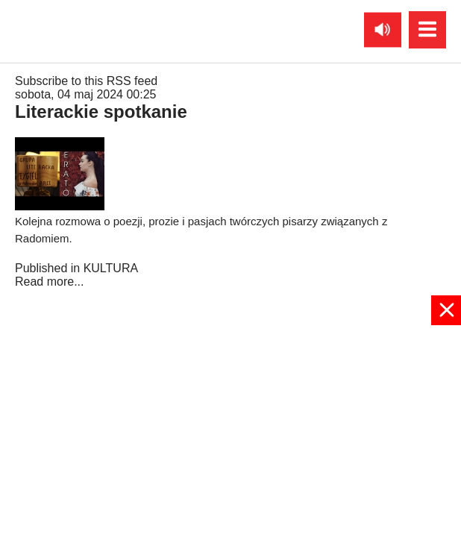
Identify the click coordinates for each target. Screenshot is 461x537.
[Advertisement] (230, 429)
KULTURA (111, 268)
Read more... (49, 281)
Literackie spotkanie (101, 111)
